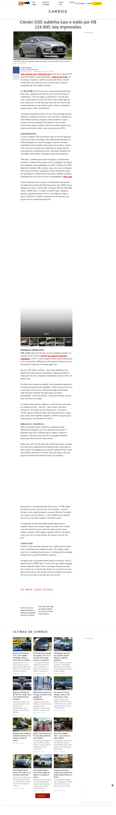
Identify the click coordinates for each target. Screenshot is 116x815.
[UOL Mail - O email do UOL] (81, 3)
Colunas (72, 2)
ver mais (42, 796)
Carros (58, 11)
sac (76, 3)
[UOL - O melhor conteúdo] (24, 3)
